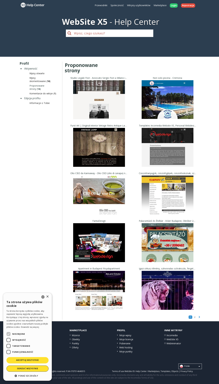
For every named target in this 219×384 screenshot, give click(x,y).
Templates (165, 371)
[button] (27, 376)
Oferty (75, 347)
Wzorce (76, 335)
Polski (190, 366)
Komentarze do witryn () (42, 93)
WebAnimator (174, 343)
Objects (174, 371)
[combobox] (43, 297)
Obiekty (76, 339)
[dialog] (27, 337)
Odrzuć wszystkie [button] (27, 368)
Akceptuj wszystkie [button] (27, 360)
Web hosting (125, 347)
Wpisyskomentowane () (40, 79)
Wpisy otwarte (37, 73)
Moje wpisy (125, 335)
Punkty (75, 343)
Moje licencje (126, 339)
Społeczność (117, 5)
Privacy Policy (186, 371)
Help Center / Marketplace (148, 371)
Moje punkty (125, 351)
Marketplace (160, 5)
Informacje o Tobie (39, 103)
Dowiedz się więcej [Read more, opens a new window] (30, 327)
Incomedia (172, 335)
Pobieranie (124, 343)
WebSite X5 (172, 339)
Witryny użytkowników (138, 5)
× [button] (47, 296)
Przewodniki (101, 5)
